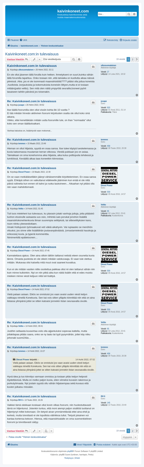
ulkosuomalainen (108, 65)
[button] (137, 59)
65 (108, 211)
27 (108, 72)
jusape (104, 101)
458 (108, 146)
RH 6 (103, 396)
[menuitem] (23, 40)
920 (108, 108)
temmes (104, 140)
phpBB (70, 451)
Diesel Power (106, 185)
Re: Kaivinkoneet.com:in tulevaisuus (31, 101)
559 (108, 192)
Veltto (103, 205)
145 (108, 403)
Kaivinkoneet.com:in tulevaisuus (32, 54)
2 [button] (132, 59)
